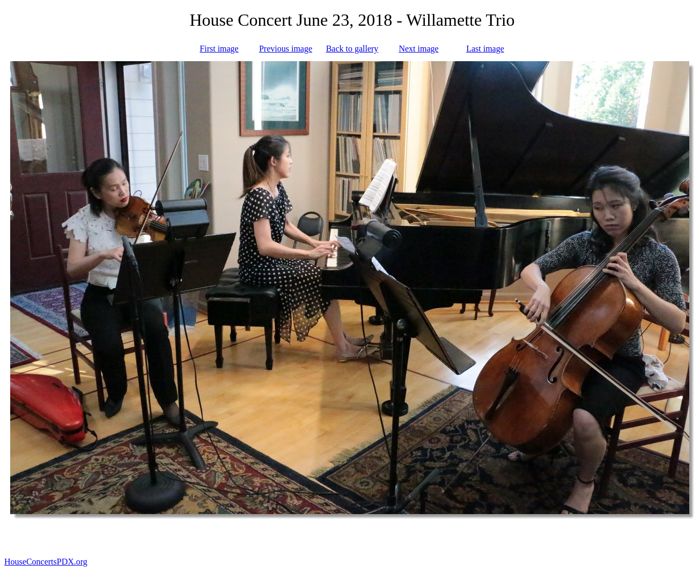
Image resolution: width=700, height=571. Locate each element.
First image (219, 48)
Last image (485, 48)
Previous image (285, 48)
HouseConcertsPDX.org (45, 561)
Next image (418, 48)
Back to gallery (352, 48)
